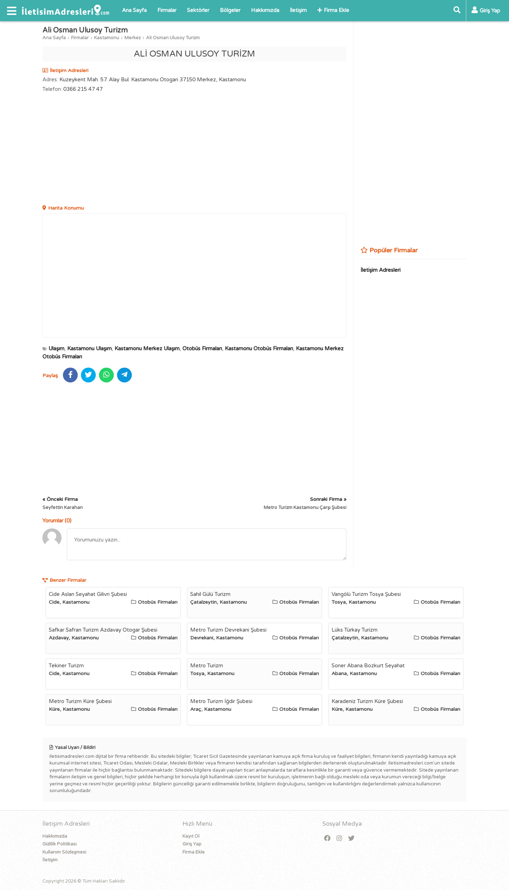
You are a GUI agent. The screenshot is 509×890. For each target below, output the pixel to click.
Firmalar (166, 10)
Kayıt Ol (190, 836)
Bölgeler (230, 10)
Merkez (132, 38)
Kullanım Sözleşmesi (64, 852)
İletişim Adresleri (380, 270)
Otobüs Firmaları (202, 348)
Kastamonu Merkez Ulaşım (147, 348)
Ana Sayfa (134, 10)
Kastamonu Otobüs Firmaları (259, 348)
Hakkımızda (265, 10)
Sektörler (198, 10)
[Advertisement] (194, 149)
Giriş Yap (191, 844)
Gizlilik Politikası (59, 844)
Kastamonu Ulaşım (89, 348)
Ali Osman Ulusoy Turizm (173, 38)
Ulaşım (56, 348)
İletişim (298, 10)
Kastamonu (106, 38)
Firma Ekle (333, 10)
